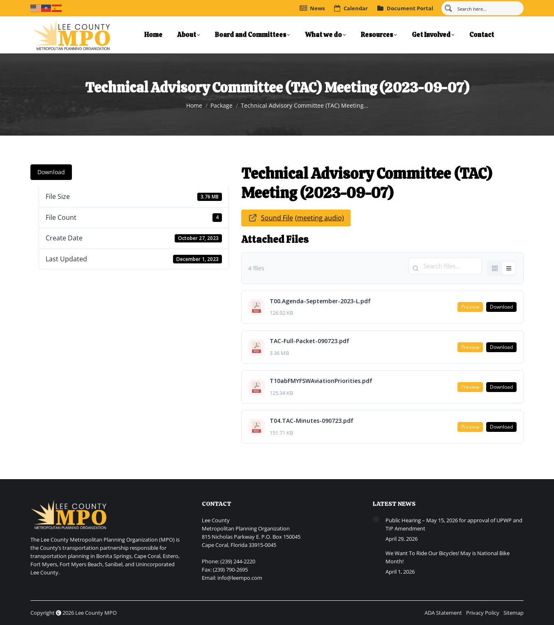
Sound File (277, 217)
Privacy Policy (482, 612)
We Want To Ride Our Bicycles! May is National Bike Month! (447, 557)
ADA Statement (443, 612)
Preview (470, 306)
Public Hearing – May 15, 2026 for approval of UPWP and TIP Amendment (453, 524)
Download (51, 172)
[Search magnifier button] (448, 8)
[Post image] (376, 519)
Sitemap (513, 612)
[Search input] (487, 8)
